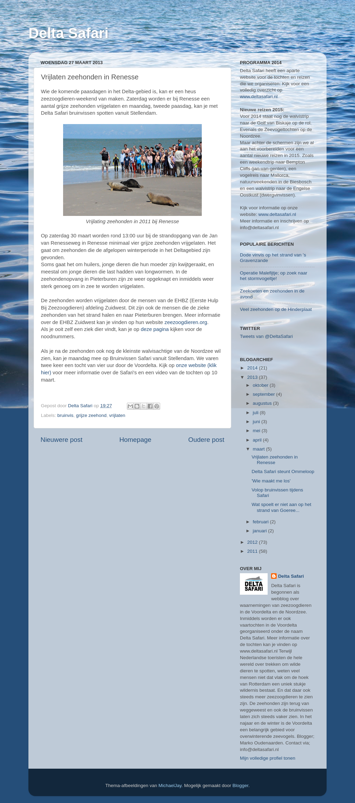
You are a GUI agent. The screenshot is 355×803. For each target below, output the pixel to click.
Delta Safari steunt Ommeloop (283, 471)
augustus (263, 403)
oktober (261, 385)
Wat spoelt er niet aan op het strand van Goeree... (281, 507)
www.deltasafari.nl (259, 96)
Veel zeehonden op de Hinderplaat (276, 309)
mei (257, 430)
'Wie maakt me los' (271, 480)
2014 (253, 367)
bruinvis (65, 415)
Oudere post (206, 439)
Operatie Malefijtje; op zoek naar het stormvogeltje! (273, 275)
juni (257, 421)
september (264, 394)
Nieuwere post (62, 439)
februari (261, 521)
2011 (253, 551)
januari (260, 530)
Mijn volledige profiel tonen (267, 758)
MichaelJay (170, 785)
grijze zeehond (91, 415)
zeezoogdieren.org (185, 322)
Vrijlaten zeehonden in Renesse (275, 459)
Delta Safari (68, 33)
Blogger (241, 785)
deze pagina (155, 329)
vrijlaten (117, 415)
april (258, 440)
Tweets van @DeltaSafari (266, 336)
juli (256, 412)
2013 (253, 377)
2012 (253, 542)
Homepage (135, 439)
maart (259, 449)
